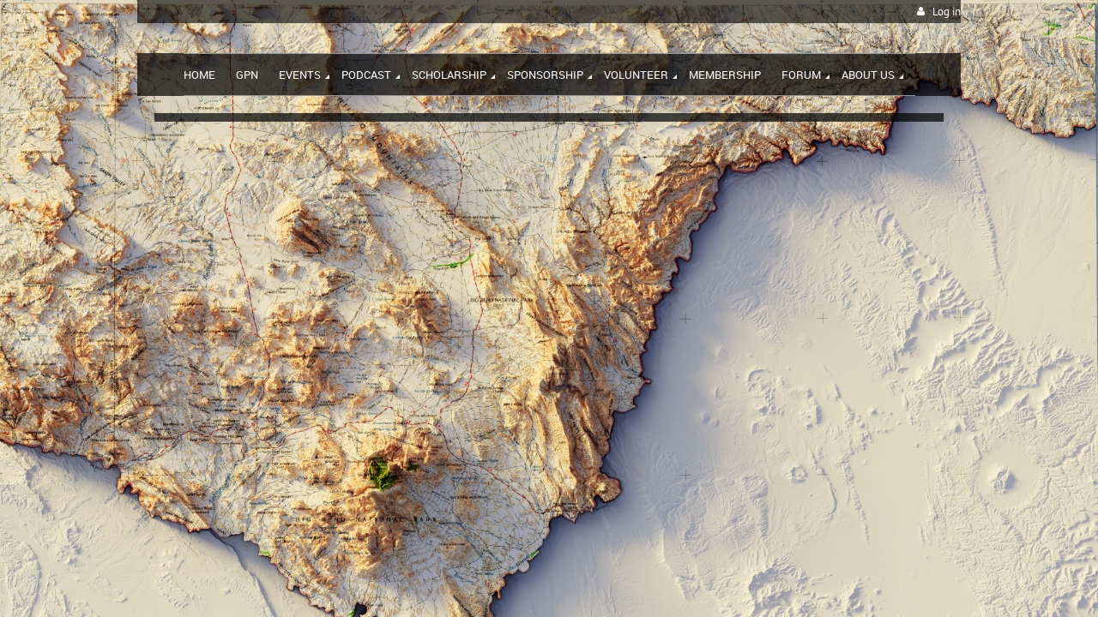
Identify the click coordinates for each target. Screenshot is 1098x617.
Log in (946, 11)
